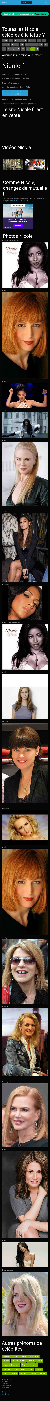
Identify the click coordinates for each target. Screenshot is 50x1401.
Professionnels (6, 1385)
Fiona (30, 1369)
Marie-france (8, 1369)
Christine (14, 1373)
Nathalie (31, 1361)
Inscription (34, 59)
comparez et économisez (20, 201)
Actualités (5, 1381)
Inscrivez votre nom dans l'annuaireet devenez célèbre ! (15, 93)
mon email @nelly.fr (18, 1361)
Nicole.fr (5, 3)
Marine (34, 1365)
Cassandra (23, 1373)
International (6, 1388)
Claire (5, 1373)
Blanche (33, 1373)
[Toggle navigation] (45, 2)
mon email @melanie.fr (11, 1365)
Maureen (25, 1365)
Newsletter (5, 1394)
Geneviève (7, 1356)
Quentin (6, 1361)
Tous (5, 40)
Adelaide (43, 1373)
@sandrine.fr (34, 1356)
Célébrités (26, 2)
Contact (4, 1392)
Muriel (40, 1361)
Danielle (38, 1369)
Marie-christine (20, 1369)
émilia (24, 1356)
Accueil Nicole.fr (7, 1379)
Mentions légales (7, 1390)
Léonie (16, 1356)
